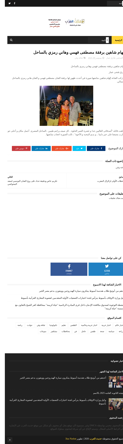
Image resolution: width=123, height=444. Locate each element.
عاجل (78, 331)
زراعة (116, 331)
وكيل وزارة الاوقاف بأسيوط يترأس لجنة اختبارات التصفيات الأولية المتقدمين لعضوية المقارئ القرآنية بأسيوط (68, 298)
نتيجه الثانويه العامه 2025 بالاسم (103, 393)
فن (70, 331)
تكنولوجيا (48, 325)
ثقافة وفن (74, 58)
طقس (88, 331)
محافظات (61, 331)
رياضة (15, 325)
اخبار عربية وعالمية (84, 325)
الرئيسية (113, 40)
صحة (97, 331)
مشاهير (49, 331)
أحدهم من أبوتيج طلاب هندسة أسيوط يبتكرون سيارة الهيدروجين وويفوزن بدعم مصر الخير (77, 291)
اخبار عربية (101, 325)
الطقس (68, 325)
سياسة (106, 331)
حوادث (24, 325)
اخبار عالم (114, 325)
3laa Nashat (65, 438)
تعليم (59, 325)
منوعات (38, 331)
